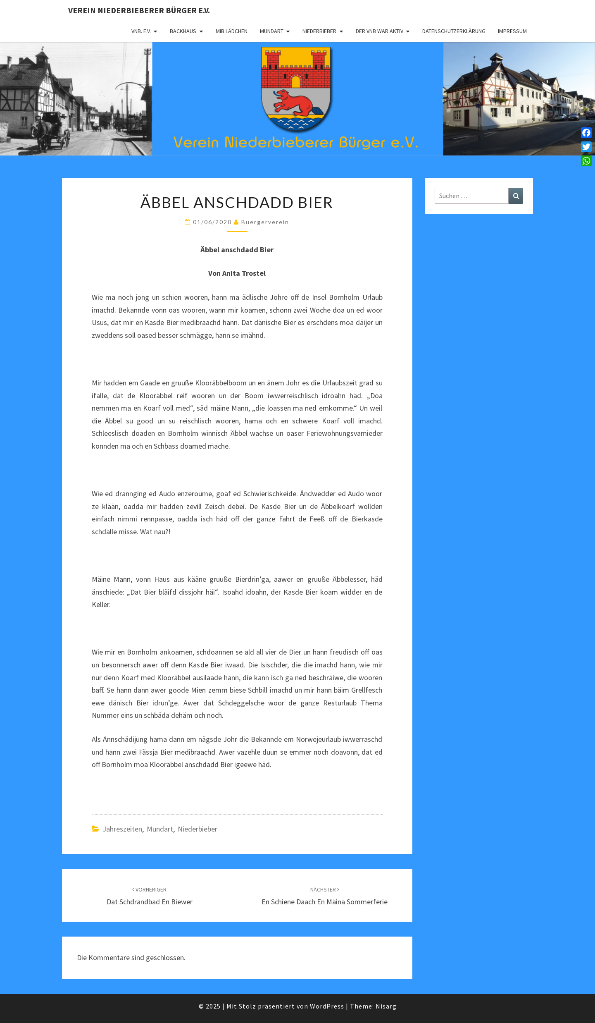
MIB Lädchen (232, 31)
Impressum (512, 31)
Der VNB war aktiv (379, 31)
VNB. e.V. (141, 31)
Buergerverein (265, 221)
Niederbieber (319, 31)
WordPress (327, 1006)
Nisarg (386, 1006)
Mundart (271, 31)
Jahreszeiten (122, 829)
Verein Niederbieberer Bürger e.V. (139, 10)
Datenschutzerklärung (454, 31)
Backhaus (183, 31)
